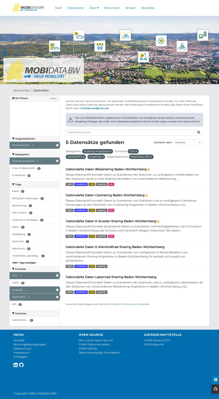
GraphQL (101, 184)
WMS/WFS (81, 184)
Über (94, 8)
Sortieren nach (162, 142)
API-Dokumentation (129, 304)
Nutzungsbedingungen (30, 344)
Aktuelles (147, 8)
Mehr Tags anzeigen (24, 262)
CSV (92, 184)
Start (58, 8)
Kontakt (19, 340)
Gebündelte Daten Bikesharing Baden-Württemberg (106, 169)
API (111, 184)
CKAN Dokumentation (94, 344)
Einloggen (21, 356)
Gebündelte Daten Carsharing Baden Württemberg (105, 195)
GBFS (70, 184)
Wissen (130, 8)
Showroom (112, 8)
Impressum (21, 352)
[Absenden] (198, 132)
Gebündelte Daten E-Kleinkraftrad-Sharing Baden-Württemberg (115, 247)
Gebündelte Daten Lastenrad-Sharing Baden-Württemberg (111, 277)
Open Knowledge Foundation (99, 352)
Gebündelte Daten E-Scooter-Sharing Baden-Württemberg (111, 221)
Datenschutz (22, 348)
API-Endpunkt (154, 344)
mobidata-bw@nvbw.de (94, 108)
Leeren (53, 98)
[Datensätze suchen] (130, 132)
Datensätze (75, 8)
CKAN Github (88, 348)
